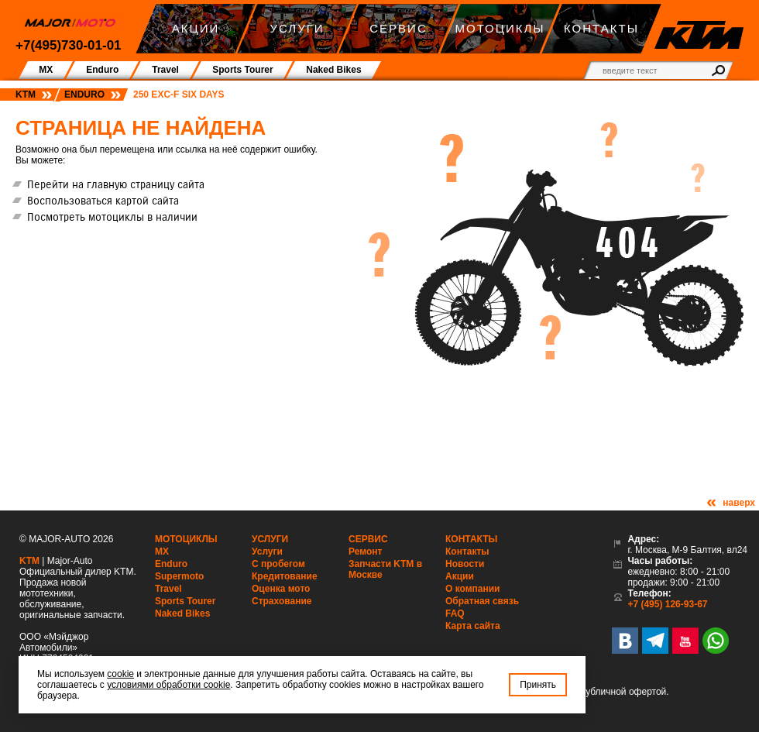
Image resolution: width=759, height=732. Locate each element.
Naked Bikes (182, 613)
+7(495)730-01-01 (68, 45)
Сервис (368, 539)
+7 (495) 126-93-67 (667, 604)
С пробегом (278, 563)
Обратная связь (482, 601)
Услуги (270, 539)
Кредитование (285, 576)
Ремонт (365, 551)
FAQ (455, 613)
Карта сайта (472, 625)
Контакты (471, 539)
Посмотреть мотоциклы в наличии (112, 217)
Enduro (84, 94)
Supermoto (179, 576)
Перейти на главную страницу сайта (115, 184)
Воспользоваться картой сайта (103, 201)
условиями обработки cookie (168, 684)
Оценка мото (281, 588)
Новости (464, 563)
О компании (472, 588)
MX (162, 551)
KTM (25, 94)
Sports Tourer (185, 601)
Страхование (281, 601)
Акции (459, 576)
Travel (168, 588)
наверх (739, 502)
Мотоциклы (186, 539)
